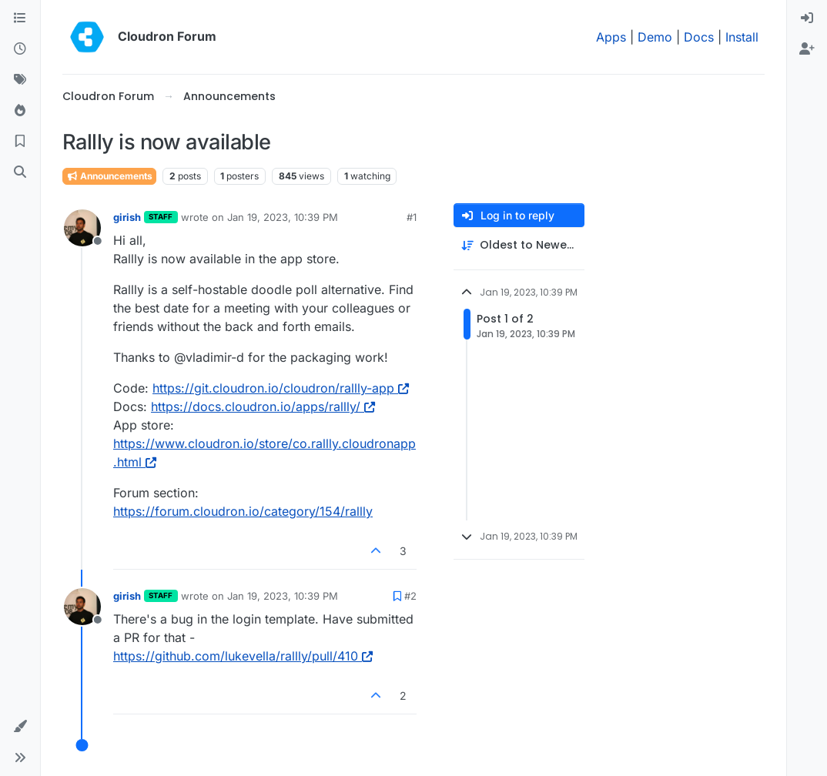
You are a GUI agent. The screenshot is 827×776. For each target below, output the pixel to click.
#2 (410, 596)
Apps (611, 37)
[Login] (807, 18)
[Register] (807, 49)
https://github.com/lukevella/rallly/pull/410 (243, 656)
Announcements (109, 176)
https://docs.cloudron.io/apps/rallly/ (263, 406)
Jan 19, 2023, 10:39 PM (282, 217)
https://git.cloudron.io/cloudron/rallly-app (280, 388)
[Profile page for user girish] (82, 227)
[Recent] (20, 49)
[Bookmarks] (20, 141)
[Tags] (20, 80)
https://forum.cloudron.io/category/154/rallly (243, 511)
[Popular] (20, 111)
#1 (412, 217)
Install (741, 37)
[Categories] (20, 18)
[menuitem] (807, 18)
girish (127, 217)
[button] (20, 726)
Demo (655, 37)
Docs (699, 37)
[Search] (20, 172)
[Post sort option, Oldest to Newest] (519, 245)
